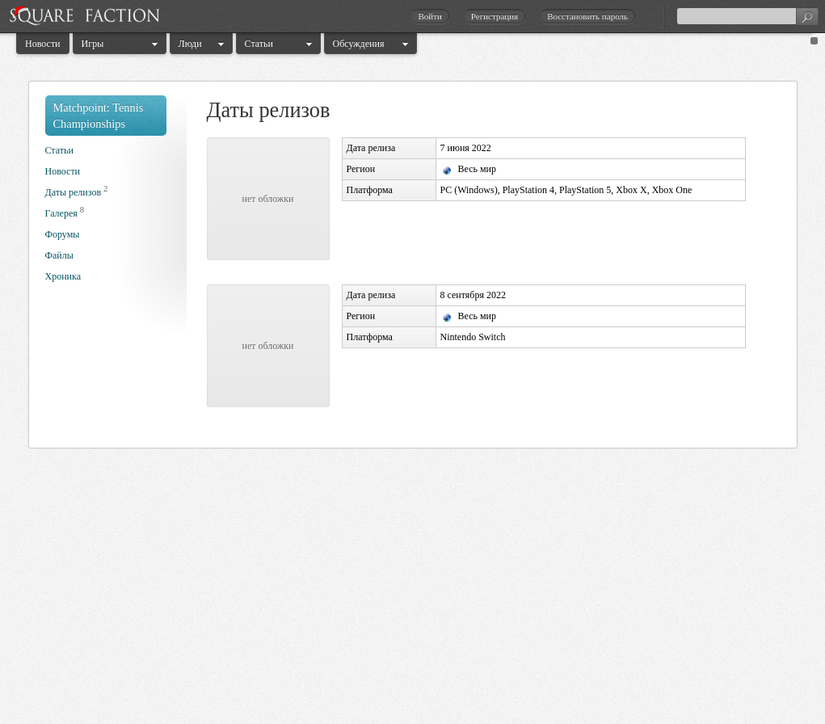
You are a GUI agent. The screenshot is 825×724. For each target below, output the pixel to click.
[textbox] (747, 16)
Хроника (63, 276)
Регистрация (494, 16)
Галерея (61, 213)
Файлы (59, 255)
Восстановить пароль (587, 16)
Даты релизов (73, 192)
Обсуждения (359, 43)
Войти (429, 16)
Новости (43, 43)
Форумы (62, 234)
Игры (93, 43)
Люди (190, 43)
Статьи (259, 43)
